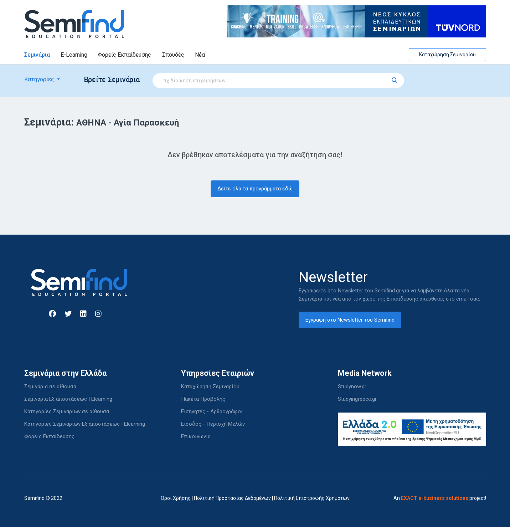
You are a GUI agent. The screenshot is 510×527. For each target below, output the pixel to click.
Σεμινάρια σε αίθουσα (50, 386)
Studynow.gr (352, 386)
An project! (439, 498)
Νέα (200, 54)
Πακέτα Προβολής (203, 399)
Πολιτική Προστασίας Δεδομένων (232, 498)
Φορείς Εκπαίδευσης (124, 54)
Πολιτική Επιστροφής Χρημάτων (312, 498)
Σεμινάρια (37, 54)
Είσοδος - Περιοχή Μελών (213, 424)
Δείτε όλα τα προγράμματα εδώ (255, 188)
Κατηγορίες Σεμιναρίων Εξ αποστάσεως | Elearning (84, 424)
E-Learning (74, 54)
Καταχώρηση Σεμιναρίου (447, 54)
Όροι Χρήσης (176, 498)
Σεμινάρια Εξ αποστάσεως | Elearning (68, 399)
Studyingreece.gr (357, 399)
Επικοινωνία (196, 436)
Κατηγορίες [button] (40, 79)
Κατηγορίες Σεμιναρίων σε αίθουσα (66, 411)
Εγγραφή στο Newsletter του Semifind (350, 320)
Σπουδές (173, 54)
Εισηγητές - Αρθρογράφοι (212, 411)
